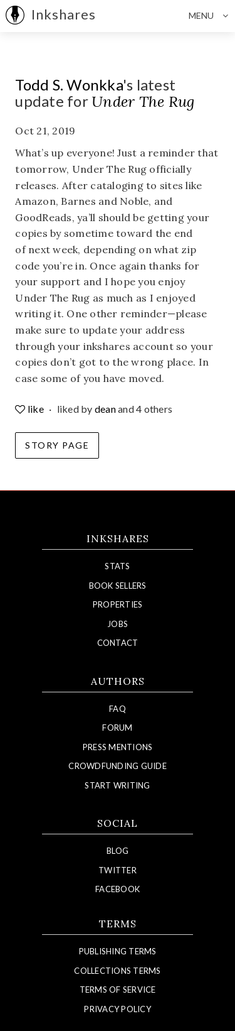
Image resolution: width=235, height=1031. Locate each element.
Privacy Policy (117, 1009)
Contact (117, 643)
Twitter (117, 870)
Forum (117, 728)
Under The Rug (142, 101)
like (30, 409)
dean (105, 409)
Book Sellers (118, 586)
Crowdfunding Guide (117, 766)
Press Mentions (118, 747)
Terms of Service (118, 990)
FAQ (117, 709)
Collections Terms (117, 971)
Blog (117, 851)
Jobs (117, 624)
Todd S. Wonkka (69, 84)
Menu (212, 15)
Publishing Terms (118, 951)
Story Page (57, 445)
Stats (117, 566)
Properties (118, 604)
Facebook (117, 889)
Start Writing (117, 785)
